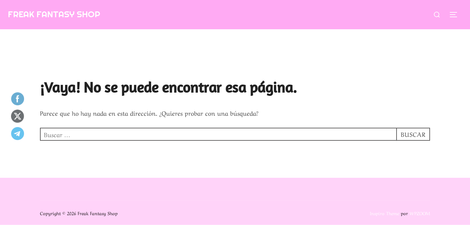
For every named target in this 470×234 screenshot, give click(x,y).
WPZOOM (420, 213)
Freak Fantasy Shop (54, 14)
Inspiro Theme (384, 213)
